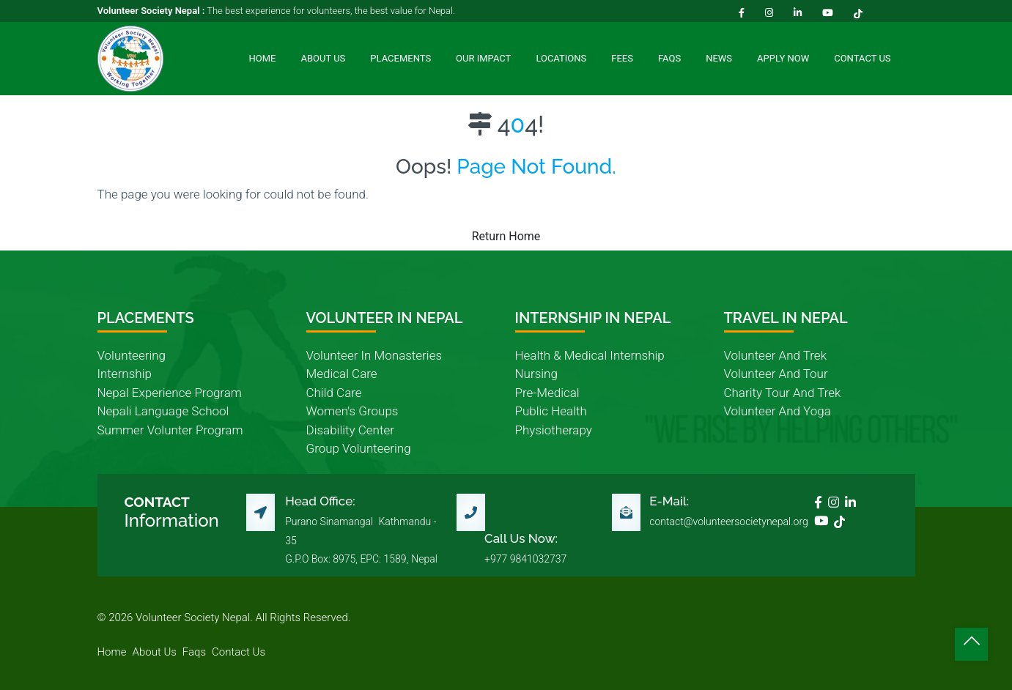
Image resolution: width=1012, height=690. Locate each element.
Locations (561, 58)
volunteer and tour (776, 373)
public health (551, 411)
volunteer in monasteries (374, 355)
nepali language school (163, 411)
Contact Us (862, 58)
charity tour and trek (782, 392)
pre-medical (547, 392)
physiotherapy (553, 430)
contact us (238, 652)
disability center (350, 430)
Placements (400, 58)
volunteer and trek (775, 355)
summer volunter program (170, 430)
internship (124, 373)
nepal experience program (169, 392)
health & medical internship (590, 355)
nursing (536, 373)
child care (334, 392)
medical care (341, 373)
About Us (322, 58)
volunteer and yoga (777, 411)
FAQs (669, 58)
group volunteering (358, 448)
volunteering (131, 355)
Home (262, 58)
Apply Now (783, 58)
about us (155, 652)
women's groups (352, 411)
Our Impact (483, 58)
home (112, 652)
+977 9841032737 (525, 559)
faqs (194, 652)
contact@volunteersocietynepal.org (728, 521)
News (719, 58)
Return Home (506, 236)
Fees (622, 58)
